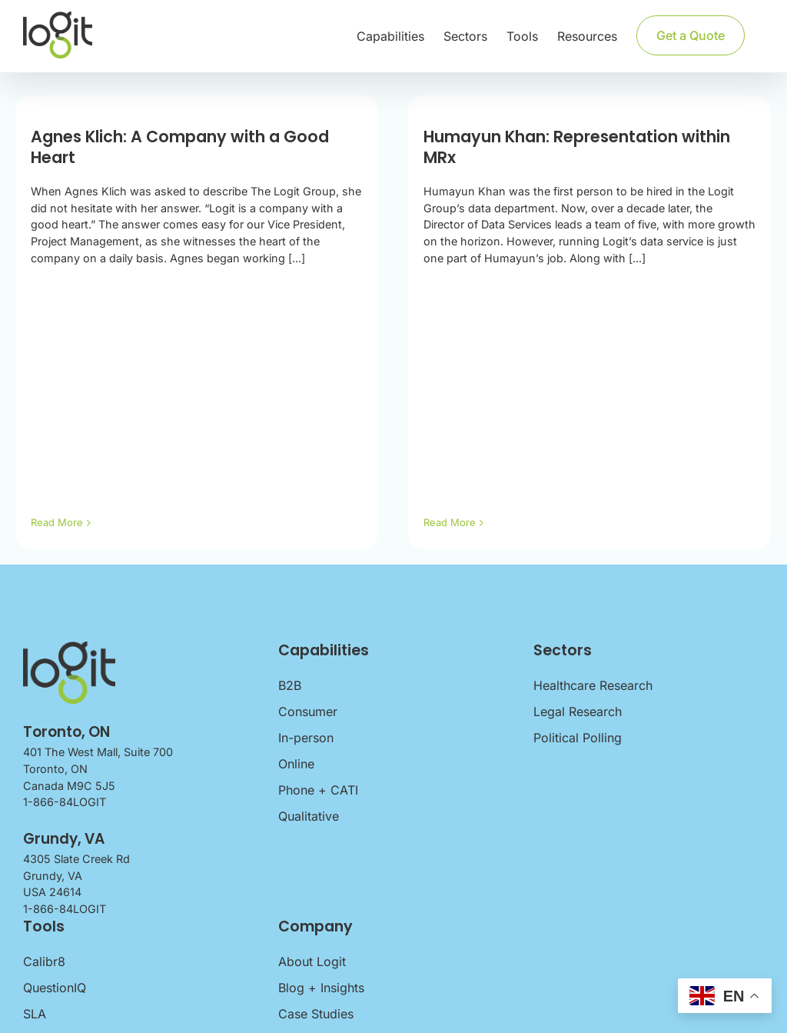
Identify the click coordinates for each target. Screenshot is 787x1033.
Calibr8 (44, 961)
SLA (34, 1013)
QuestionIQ (54, 987)
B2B (289, 685)
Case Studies (316, 1013)
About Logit (312, 961)
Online (296, 763)
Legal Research (577, 711)
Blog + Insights (321, 987)
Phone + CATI (318, 790)
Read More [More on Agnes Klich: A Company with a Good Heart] (57, 522)
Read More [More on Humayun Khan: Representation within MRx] (440, 522)
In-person (306, 737)
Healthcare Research (593, 685)
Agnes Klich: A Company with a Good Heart (180, 146)
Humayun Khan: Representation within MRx (567, 146)
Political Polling (577, 737)
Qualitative (308, 816)
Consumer (307, 711)
